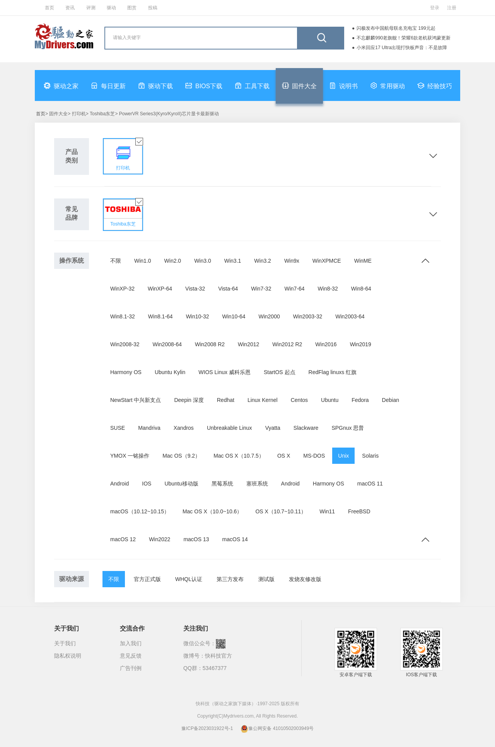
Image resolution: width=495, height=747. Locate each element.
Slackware (306, 428)
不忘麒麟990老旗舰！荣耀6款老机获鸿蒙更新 (404, 38)
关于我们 (65, 643)
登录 (434, 7)
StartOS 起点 (279, 372)
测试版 (266, 579)
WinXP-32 (122, 288)
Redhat (225, 400)
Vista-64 (228, 288)
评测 (91, 7)
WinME (363, 261)
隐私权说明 (67, 656)
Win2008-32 (125, 344)
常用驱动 (387, 85)
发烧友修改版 (305, 579)
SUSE (117, 428)
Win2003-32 (308, 316)
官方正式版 (147, 579)
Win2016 (325, 344)
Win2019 (360, 344)
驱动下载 (155, 85)
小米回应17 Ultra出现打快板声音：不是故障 (402, 47)
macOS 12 (123, 539)
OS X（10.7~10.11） (280, 511)
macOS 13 (196, 539)
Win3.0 (202, 261)
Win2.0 (172, 261)
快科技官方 (218, 656)
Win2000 (269, 316)
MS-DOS (314, 456)
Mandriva (149, 428)
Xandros (184, 428)
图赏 (132, 7)
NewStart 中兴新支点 (135, 400)
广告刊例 (131, 668)
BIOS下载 (203, 85)
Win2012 (248, 344)
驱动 (111, 7)
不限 (115, 261)
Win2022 (159, 539)
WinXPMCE (326, 261)
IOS (146, 483)
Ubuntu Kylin (170, 372)
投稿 (152, 7)
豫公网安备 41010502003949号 (277, 728)
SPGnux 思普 (347, 428)
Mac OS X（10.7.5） (238, 456)
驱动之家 (61, 85)
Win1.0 (142, 261)
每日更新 (108, 85)
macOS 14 (235, 539)
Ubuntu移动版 (181, 483)
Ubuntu (329, 400)
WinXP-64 (160, 288)
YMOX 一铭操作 (129, 456)
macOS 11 (370, 483)
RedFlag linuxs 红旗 (333, 372)
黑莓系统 (222, 483)
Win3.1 (232, 261)
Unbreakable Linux (229, 428)
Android (119, 483)
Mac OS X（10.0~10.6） (212, 511)
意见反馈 (131, 656)
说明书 (343, 85)
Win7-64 (294, 288)
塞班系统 (257, 483)
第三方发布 (230, 579)
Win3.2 (262, 261)
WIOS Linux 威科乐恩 (224, 372)
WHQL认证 (188, 579)
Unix (343, 456)
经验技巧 (434, 85)
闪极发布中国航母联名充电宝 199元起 (396, 28)
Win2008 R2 (210, 344)
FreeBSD (359, 511)
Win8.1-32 (122, 316)
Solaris (370, 456)
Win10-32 (197, 316)
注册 (451, 7)
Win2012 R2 (287, 344)
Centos (299, 400)
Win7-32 (261, 288)
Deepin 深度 (188, 400)
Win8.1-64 (160, 316)
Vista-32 (195, 288)
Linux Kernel (263, 400)
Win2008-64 (167, 344)
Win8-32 (328, 288)
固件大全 (299, 85)
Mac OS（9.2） (181, 456)
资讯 (70, 7)
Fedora (360, 400)
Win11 (327, 511)
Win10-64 (234, 316)
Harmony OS (126, 372)
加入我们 (131, 643)
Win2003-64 (350, 316)
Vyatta (272, 428)
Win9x (291, 261)
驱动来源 (71, 579)
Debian (390, 400)
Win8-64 (361, 288)
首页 (49, 7)
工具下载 (252, 85)
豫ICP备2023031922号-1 (207, 728)
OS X (283, 456)
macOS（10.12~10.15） (139, 511)
